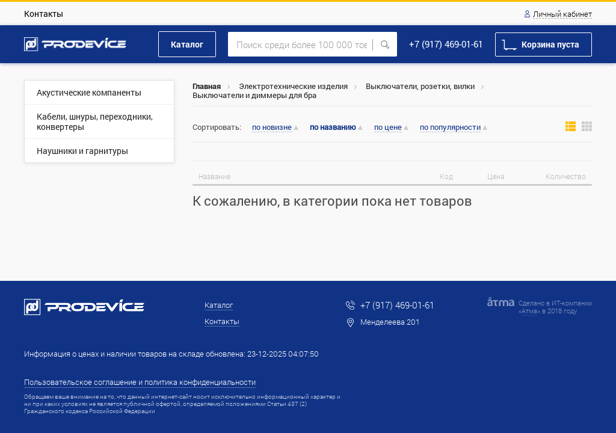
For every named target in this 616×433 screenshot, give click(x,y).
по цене (388, 127)
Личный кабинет (562, 14)
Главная (206, 86)
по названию (333, 127)
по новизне (272, 127)
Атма (529, 310)
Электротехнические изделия (293, 86)
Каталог (187, 44)
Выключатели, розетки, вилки (420, 86)
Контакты (43, 13)
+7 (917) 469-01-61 (446, 43)
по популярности (450, 127)
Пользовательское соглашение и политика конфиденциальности (140, 381)
